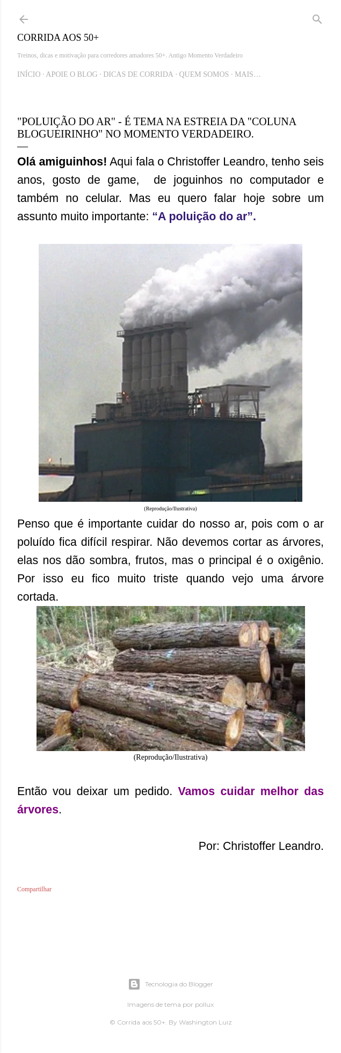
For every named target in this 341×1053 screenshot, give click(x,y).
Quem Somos (204, 74)
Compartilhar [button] (34, 889)
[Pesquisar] (317, 17)
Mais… (248, 74)
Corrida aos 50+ (58, 37)
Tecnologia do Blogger (170, 984)
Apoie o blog (71, 74)
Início (29, 74)
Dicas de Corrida (138, 74)
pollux (204, 1004)
